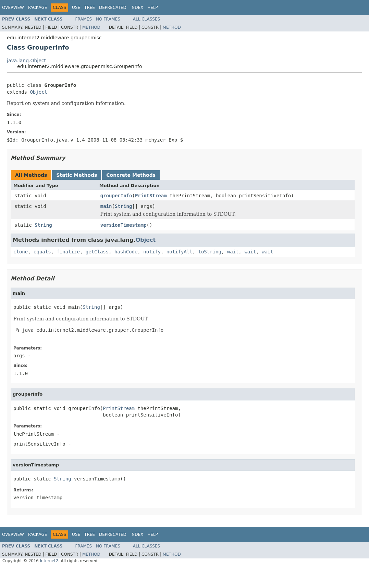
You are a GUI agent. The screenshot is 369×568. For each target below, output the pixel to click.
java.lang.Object (26, 60)
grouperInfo (116, 195)
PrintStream (151, 195)
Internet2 (49, 560)
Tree (89, 7)
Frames (83, 19)
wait (233, 251)
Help (152, 7)
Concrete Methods (131, 175)
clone (20, 251)
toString (209, 251)
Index (137, 7)
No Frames (108, 19)
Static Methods (76, 175)
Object (38, 92)
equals (42, 251)
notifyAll (180, 251)
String (123, 206)
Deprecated (112, 7)
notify (152, 251)
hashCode (125, 251)
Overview (13, 7)
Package (37, 7)
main (106, 206)
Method (91, 27)
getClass (97, 251)
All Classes (146, 19)
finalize (68, 251)
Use (76, 7)
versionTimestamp (123, 225)
